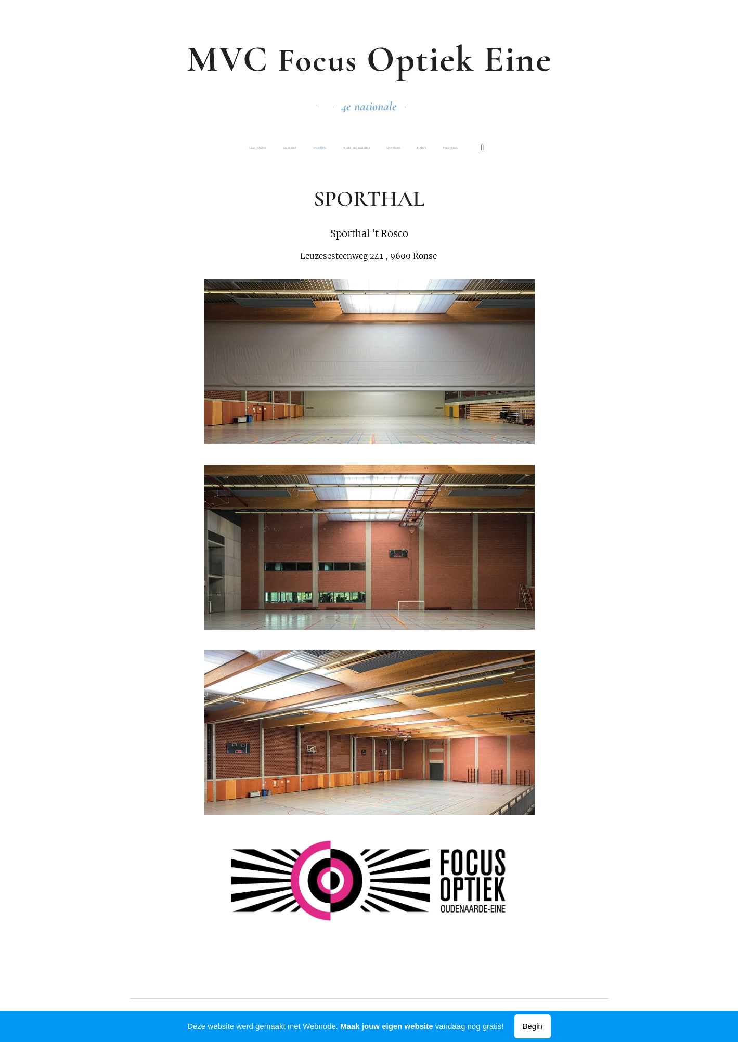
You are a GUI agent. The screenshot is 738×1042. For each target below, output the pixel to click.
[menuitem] (298, 148)
